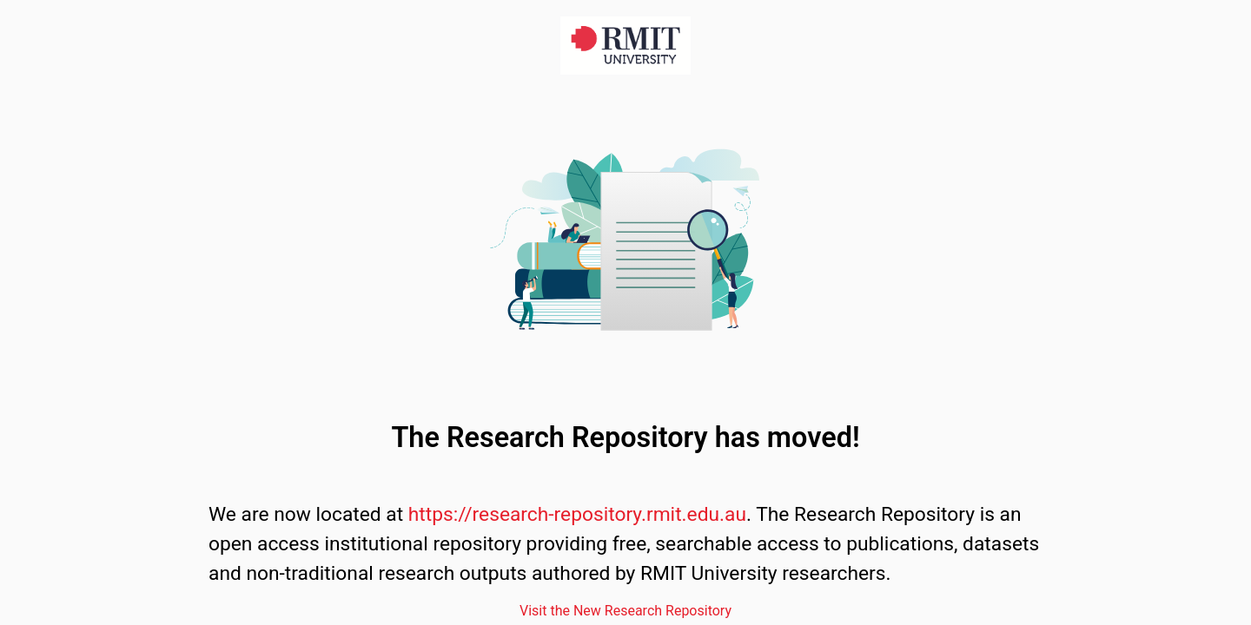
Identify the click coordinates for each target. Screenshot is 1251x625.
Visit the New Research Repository (625, 610)
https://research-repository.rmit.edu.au (577, 514)
